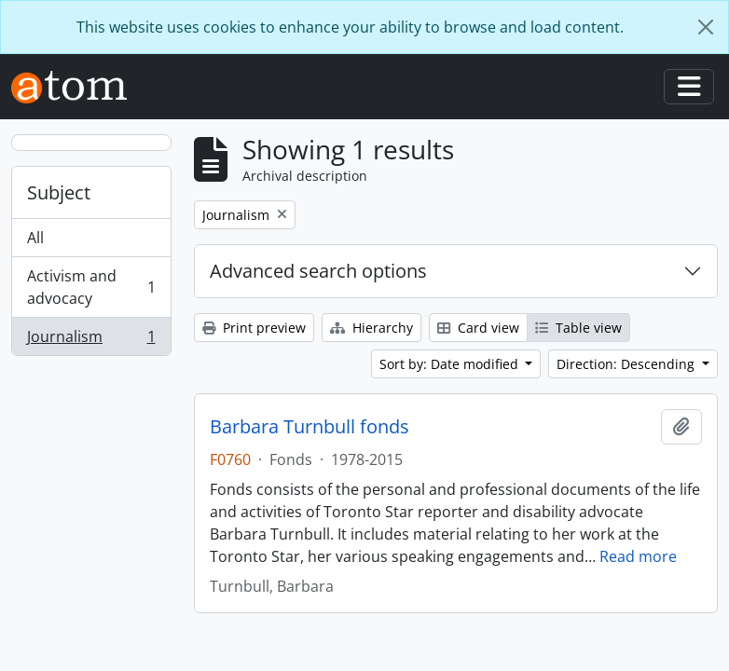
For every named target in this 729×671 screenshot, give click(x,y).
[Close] (705, 27)
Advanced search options (318, 270)
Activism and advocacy (91, 287)
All (35, 237)
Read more (638, 556)
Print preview (254, 327)
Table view (578, 327)
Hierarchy (371, 327)
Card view (478, 327)
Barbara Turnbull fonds (309, 427)
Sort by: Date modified (450, 364)
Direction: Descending (627, 364)
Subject (58, 192)
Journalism (91, 340)
